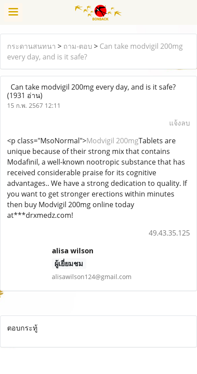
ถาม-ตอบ (77, 46)
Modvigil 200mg (112, 141)
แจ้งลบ (179, 123)
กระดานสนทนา (31, 46)
